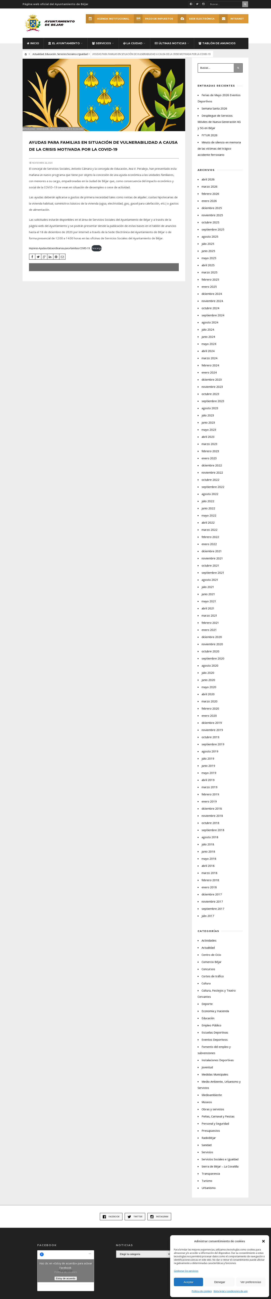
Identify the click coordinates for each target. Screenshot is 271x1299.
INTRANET (231, 19)
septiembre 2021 (213, 577)
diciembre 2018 (212, 813)
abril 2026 (208, 184)
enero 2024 (209, 377)
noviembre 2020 (212, 648)
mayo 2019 (209, 777)
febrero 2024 (210, 370)
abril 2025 (208, 270)
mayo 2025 (209, 262)
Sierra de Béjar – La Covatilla (220, 1171)
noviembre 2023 (212, 391)
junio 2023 (208, 427)
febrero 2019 (210, 799)
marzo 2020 (209, 706)
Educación (50, 58)
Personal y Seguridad (215, 1128)
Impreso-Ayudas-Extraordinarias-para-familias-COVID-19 (60, 256)
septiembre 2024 (213, 320)
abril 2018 (208, 870)
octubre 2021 (210, 570)
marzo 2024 (209, 362)
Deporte (207, 1008)
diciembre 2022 (212, 470)
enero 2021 (209, 634)
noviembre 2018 (212, 820)
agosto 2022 (210, 498)
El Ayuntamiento (64, 47)
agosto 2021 (210, 584)
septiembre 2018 (213, 834)
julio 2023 (208, 420)
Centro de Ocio (211, 959)
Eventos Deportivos (215, 1044)
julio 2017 (208, 920)
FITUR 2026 (209, 139)
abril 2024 (208, 355)
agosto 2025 (210, 241)
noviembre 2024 (212, 305)
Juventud (207, 1072)
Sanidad (207, 1149)
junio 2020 (208, 684)
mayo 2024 (209, 348)
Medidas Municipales (215, 1079)
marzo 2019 (209, 791)
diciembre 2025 (212, 212)
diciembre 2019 (212, 727)
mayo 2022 (209, 520)
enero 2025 (209, 291)
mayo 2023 (209, 434)
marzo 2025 (209, 277)
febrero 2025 (210, 284)
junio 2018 (208, 856)
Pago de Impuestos (151, 19)
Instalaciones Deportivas (218, 1064)
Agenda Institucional (104, 19)
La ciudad (132, 47)
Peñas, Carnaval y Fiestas (218, 1121)
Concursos (208, 973)
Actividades (209, 945)
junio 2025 (208, 255)
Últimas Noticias (170, 47)
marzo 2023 (209, 448)
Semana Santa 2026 (214, 113)
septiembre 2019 (213, 749)
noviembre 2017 (212, 906)
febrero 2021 (210, 627)
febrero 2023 (210, 455)
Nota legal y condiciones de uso (231, 1291)
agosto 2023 (210, 412)
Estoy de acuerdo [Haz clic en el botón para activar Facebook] (65, 1283)
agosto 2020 (210, 670)
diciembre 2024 (212, 298)
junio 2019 (208, 770)
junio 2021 (208, 598)
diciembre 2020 (212, 641)
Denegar (219, 1282)
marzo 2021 (209, 620)
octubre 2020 (210, 656)
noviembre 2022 (212, 477)
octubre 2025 (210, 227)
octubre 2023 (210, 398)
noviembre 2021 (212, 563)
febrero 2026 (210, 198)
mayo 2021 (209, 606)
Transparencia (211, 1178)
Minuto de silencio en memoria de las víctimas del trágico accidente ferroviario (219, 153)
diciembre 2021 (212, 555)
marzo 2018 (209, 877)
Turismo (207, 1185)
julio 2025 (208, 248)
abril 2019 (208, 784)
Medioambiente (212, 1099)
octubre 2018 (210, 827)
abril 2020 (208, 698)
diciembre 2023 (212, 384)
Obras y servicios (213, 1114)
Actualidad (38, 58)
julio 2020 (208, 677)
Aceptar (188, 1282)
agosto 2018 (210, 841)
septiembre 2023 (213, 405)
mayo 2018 (209, 863)
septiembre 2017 (213, 913)
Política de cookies (202, 1291)
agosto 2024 (210, 327)
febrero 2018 (210, 884)
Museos (207, 1106)
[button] (263, 1241)
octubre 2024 (210, 312)
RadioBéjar (209, 1142)
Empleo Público (211, 1030)
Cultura (206, 988)
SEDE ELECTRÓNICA (195, 19)
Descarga (98, 256)
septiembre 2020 (213, 663)
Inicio (33, 47)
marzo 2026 (209, 191)
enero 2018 (209, 892)
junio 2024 (208, 341)
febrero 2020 (210, 713)
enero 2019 (209, 806)
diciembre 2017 (212, 899)
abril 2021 (208, 613)
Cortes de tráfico (213, 981)
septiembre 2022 (213, 491)
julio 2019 (208, 763)
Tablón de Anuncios (217, 47)
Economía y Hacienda (215, 1015)
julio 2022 (208, 505)
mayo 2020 (209, 691)
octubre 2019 (210, 741)
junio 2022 (208, 513)
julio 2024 (208, 334)
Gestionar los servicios (186, 1270)
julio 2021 (208, 591)
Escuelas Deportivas (215, 1037)
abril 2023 (208, 441)
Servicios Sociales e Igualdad (72, 58)
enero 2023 (209, 463)
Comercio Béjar (212, 966)
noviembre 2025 (212, 219)
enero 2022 (209, 548)
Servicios (101, 47)
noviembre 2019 (212, 734)
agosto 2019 (210, 756)
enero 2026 (209, 205)
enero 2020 (209, 720)
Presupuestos (211, 1135)
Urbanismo (209, 1192)
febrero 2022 (210, 541)
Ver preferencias (251, 1282)
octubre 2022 (210, 484)
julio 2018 (208, 849)
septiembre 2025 (213, 234)
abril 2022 (208, 527)
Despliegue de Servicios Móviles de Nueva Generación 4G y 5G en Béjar (219, 126)
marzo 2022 (209, 534)
